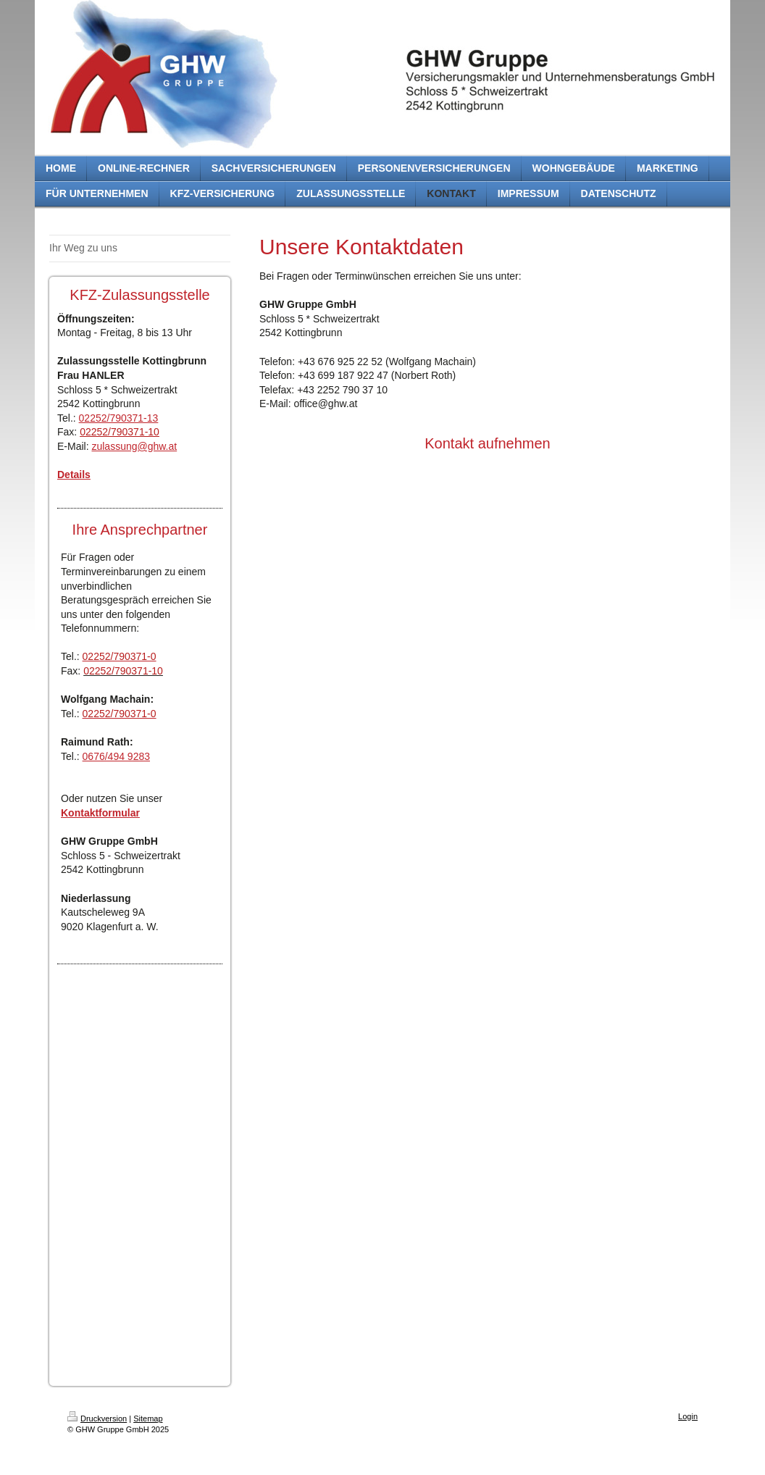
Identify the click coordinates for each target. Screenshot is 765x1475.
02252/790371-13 (119, 418)
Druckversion (97, 1418)
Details (74, 474)
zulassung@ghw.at (134, 446)
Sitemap (147, 1418)
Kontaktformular (100, 813)
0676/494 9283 (116, 756)
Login (688, 1416)
